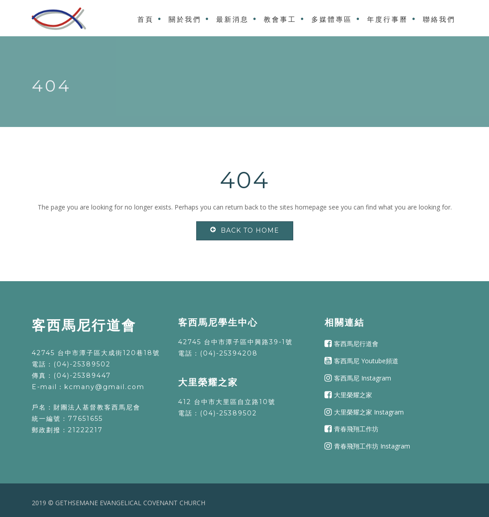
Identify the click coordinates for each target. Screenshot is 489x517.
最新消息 (232, 19)
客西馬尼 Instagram (362, 377)
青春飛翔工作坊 (356, 428)
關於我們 (185, 19)
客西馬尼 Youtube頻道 (366, 360)
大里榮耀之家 (353, 394)
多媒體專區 (331, 19)
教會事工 (280, 19)
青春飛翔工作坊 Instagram (372, 446)
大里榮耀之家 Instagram (369, 412)
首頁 (145, 19)
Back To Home (244, 230)
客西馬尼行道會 (356, 343)
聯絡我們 (439, 19)
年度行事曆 (387, 19)
